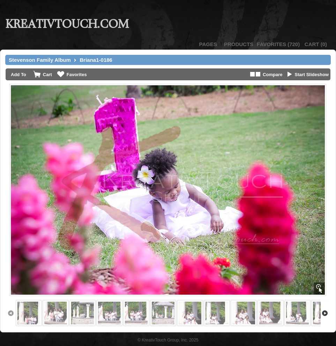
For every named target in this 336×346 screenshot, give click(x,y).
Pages (208, 44)
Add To (18, 74)
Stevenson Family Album (40, 60)
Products (238, 44)
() (278, 44)
